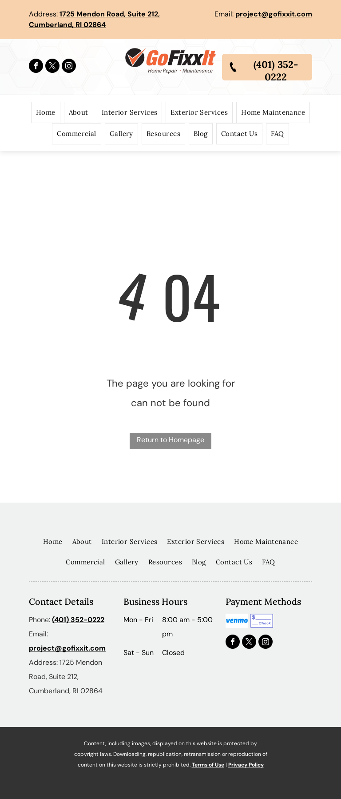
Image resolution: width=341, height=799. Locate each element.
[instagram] (69, 67)
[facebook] (36, 67)
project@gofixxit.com (273, 14)
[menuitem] (45, 112)
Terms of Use (208, 764)
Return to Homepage (170, 439)
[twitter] (52, 67)
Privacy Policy (246, 764)
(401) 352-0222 (78, 619)
